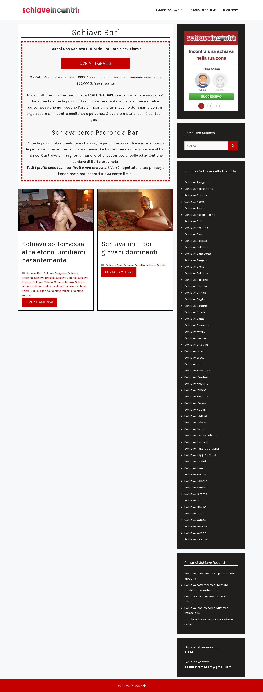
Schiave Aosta (194, 202)
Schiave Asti (193, 221)
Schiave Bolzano (196, 279)
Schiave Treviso (195, 507)
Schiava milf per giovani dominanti (129, 248)
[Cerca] (233, 146)
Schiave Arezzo (195, 208)
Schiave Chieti (194, 312)
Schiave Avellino (196, 227)
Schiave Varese (195, 520)
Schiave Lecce (194, 351)
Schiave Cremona (196, 325)
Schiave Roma (194, 468)
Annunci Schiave (171, 10)
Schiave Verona (195, 533)
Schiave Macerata (197, 370)
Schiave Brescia (44, 277)
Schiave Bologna (196, 273)
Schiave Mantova (196, 377)
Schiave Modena (196, 396)
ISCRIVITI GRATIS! (96, 63)
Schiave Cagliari (196, 299)
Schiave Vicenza (196, 539)
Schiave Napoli (195, 409)
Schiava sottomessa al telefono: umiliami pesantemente (54, 252)
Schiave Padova (42, 286)
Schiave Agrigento (197, 182)
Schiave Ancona (195, 195)
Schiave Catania (66, 277)
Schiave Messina (196, 383)
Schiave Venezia (61, 291)
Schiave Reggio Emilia (200, 455)
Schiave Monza (64, 282)
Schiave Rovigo (195, 474)
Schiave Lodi (193, 364)
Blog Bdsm (230, 10)
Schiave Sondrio (195, 487)
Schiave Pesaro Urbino (200, 435)
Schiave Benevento (198, 253)
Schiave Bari (34, 273)
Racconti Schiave (203, 10)
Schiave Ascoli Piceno (199, 214)
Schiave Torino (40, 291)
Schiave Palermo (65, 286)
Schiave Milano (43, 282)
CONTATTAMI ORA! (39, 302)
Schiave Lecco (194, 357)
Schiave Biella (194, 266)
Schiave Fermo (194, 331)
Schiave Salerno (195, 481)
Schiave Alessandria (198, 188)
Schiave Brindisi (156, 265)
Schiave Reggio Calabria (201, 448)
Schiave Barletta (134, 265)
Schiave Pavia (194, 429)
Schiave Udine (194, 513)
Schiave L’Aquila (196, 344)
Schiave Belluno (195, 247)
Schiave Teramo (195, 494)
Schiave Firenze (195, 338)
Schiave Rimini (195, 461)
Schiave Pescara (196, 442)
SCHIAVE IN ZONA (131, 686)
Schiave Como (194, 318)
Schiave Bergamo (55, 273)
